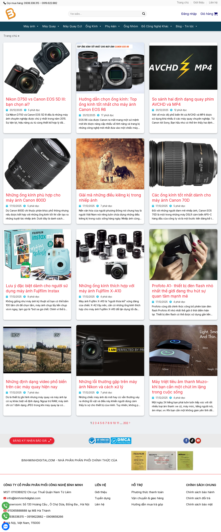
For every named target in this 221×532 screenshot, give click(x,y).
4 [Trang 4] (98, 423)
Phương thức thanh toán (147, 492)
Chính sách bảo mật (199, 504)
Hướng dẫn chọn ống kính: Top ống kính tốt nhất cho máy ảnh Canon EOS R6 (108, 104)
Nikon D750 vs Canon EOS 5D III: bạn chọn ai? (36, 102)
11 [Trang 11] (118, 423)
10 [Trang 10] (114, 423)
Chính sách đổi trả (198, 498)
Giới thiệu (198, 2)
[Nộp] (144, 14)
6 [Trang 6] (103, 423)
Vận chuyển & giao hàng (147, 498)
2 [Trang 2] (93, 423)
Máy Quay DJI (72, 26)
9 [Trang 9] (111, 423)
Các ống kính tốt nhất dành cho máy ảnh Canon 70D (181, 198)
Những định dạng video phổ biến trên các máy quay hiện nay (36, 384)
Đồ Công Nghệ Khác (156, 26)
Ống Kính (93, 26)
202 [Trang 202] (125, 423)
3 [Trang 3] (96, 423)
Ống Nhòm (131, 26)
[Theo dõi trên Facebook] (186, 441)
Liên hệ (213, 2)
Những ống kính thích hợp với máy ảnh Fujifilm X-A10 (106, 288)
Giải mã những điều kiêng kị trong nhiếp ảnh (110, 198)
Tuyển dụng (102, 498)
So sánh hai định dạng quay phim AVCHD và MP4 (183, 102)
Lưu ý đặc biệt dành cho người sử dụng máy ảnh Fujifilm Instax (37, 288)
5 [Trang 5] (101, 423)
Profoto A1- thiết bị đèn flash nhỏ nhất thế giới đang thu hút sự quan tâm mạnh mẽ (182, 291)
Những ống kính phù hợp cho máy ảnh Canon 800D (33, 198)
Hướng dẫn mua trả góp (147, 504)
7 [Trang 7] (106, 423)
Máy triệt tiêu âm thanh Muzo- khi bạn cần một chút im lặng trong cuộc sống (180, 386)
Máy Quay (51, 26)
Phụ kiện (112, 26)
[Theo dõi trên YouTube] (198, 441)
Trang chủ (183, 2)
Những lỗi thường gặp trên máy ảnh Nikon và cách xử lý (108, 384)
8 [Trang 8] (108, 423)
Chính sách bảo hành (200, 492)
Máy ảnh (31, 26)
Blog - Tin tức (187, 26)
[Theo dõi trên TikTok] (192, 441)
